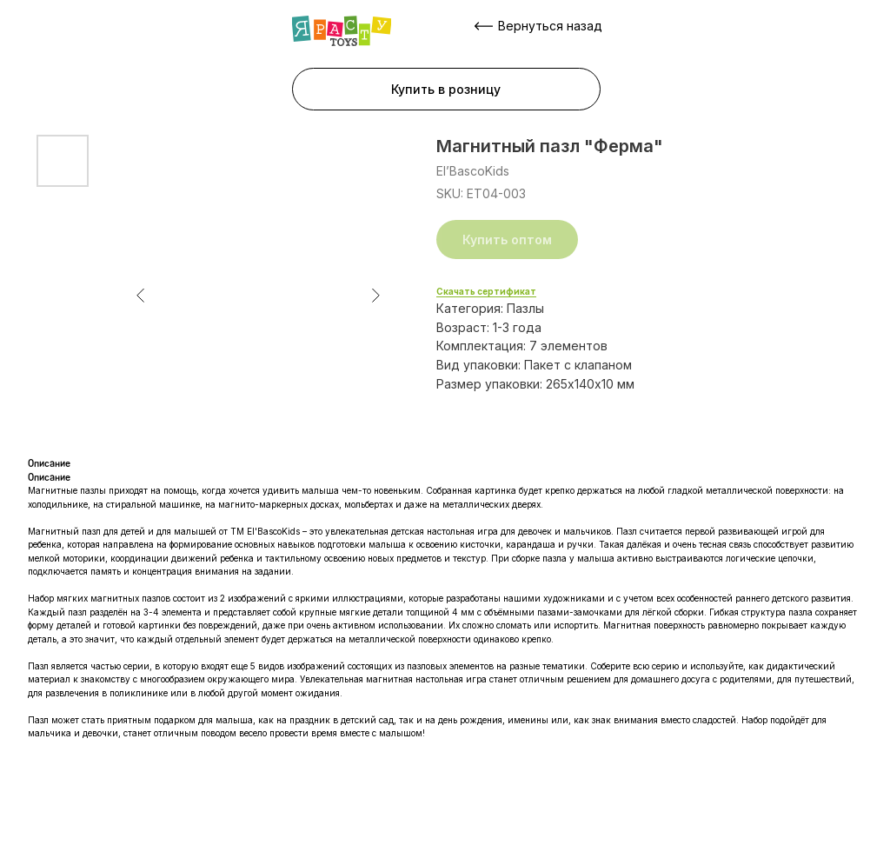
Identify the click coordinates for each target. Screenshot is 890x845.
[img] (341, 31)
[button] (446, 89)
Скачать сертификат (486, 291)
